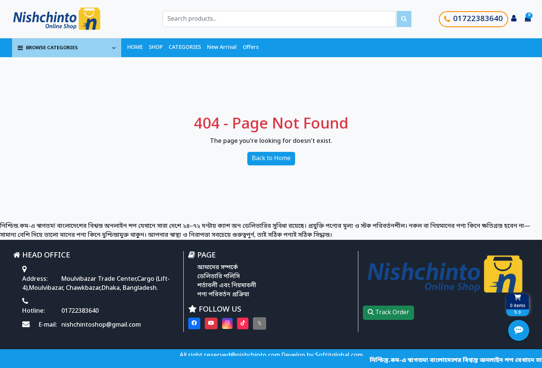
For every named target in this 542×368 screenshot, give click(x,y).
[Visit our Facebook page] (194, 323)
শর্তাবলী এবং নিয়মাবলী (226, 286)
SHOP (156, 47)
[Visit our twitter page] (259, 323)
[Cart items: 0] (527, 19)
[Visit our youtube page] (211, 323)
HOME (135, 47)
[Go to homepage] (65, 19)
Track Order (388, 313)
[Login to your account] (513, 19)
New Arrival (222, 47)
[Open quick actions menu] (518, 330)
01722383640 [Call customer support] (473, 19)
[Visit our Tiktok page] (242, 323)
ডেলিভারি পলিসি (218, 277)
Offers (251, 47)
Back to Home (271, 158)
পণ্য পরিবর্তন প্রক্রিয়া (223, 295)
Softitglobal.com (339, 355)
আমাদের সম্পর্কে (217, 268)
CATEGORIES (185, 47)
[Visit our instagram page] (227, 323)
